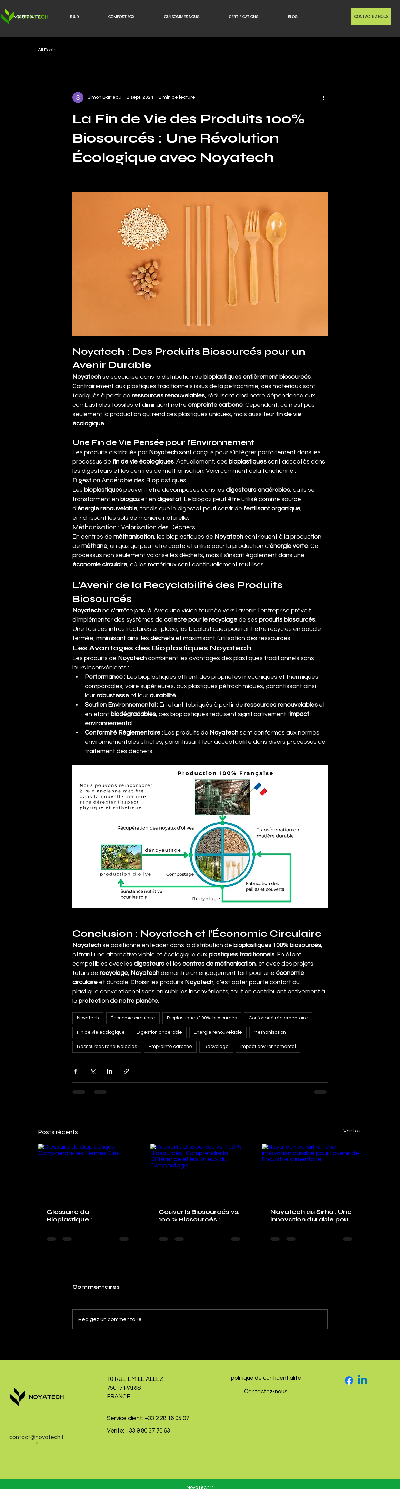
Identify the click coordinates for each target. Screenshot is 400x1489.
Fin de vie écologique (101, 1032)
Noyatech (88, 1018)
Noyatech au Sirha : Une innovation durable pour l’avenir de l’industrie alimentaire (311, 1215)
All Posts (47, 50)
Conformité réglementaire (278, 1018)
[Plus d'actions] (323, 97)
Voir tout (352, 1130)
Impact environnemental (268, 1046)
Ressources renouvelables (107, 1046)
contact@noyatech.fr (36, 1440)
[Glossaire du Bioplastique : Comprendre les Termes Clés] (88, 1172)
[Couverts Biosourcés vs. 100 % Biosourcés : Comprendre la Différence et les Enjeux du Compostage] (200, 1172)
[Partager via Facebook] (75, 1071)
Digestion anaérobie (159, 1032)
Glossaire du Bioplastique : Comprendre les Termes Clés (74, 1215)
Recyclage (216, 1046)
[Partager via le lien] (126, 1071)
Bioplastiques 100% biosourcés (202, 1018)
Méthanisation (270, 1032)
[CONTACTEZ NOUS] (371, 16)
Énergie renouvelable (218, 1032)
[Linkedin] (362, 1380)
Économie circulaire (133, 1018)
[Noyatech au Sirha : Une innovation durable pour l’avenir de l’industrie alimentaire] (312, 1172)
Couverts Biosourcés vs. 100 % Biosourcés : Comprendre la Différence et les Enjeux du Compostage (199, 1215)
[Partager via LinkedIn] (109, 1071)
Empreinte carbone (170, 1046)
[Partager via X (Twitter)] (92, 1071)
